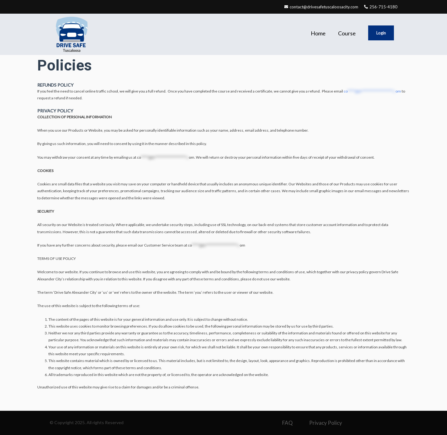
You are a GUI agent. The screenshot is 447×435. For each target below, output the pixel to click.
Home (318, 33)
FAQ (287, 422)
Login (381, 32)
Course (347, 33)
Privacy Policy (325, 422)
